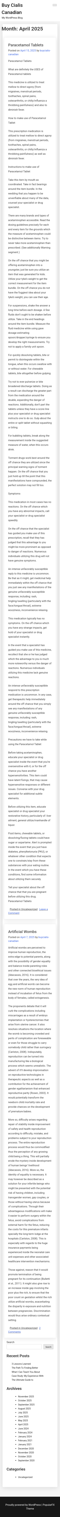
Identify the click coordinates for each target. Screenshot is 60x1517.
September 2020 (26, 1460)
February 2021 (25, 1440)
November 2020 (26, 1452)
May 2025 (23, 1420)
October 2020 (25, 1456)
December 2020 (26, 1448)
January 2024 (25, 1436)
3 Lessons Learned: (21, 1364)
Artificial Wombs (22, 931)
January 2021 (25, 1444)
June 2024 (23, 1428)
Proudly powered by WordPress (23, 1504)
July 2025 (23, 1412)
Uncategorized (25, 1477)
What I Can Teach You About (26, 1372)
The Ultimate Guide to (22, 1380)
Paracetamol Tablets (25, 45)
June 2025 (23, 1416)
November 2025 (26, 1396)
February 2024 (25, 1432)
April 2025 (23, 1424)
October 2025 (25, 1400)
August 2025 (24, 1408)
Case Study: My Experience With (28, 1376)
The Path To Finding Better (25, 1368)
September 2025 (26, 1404)
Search (10, 1342)
